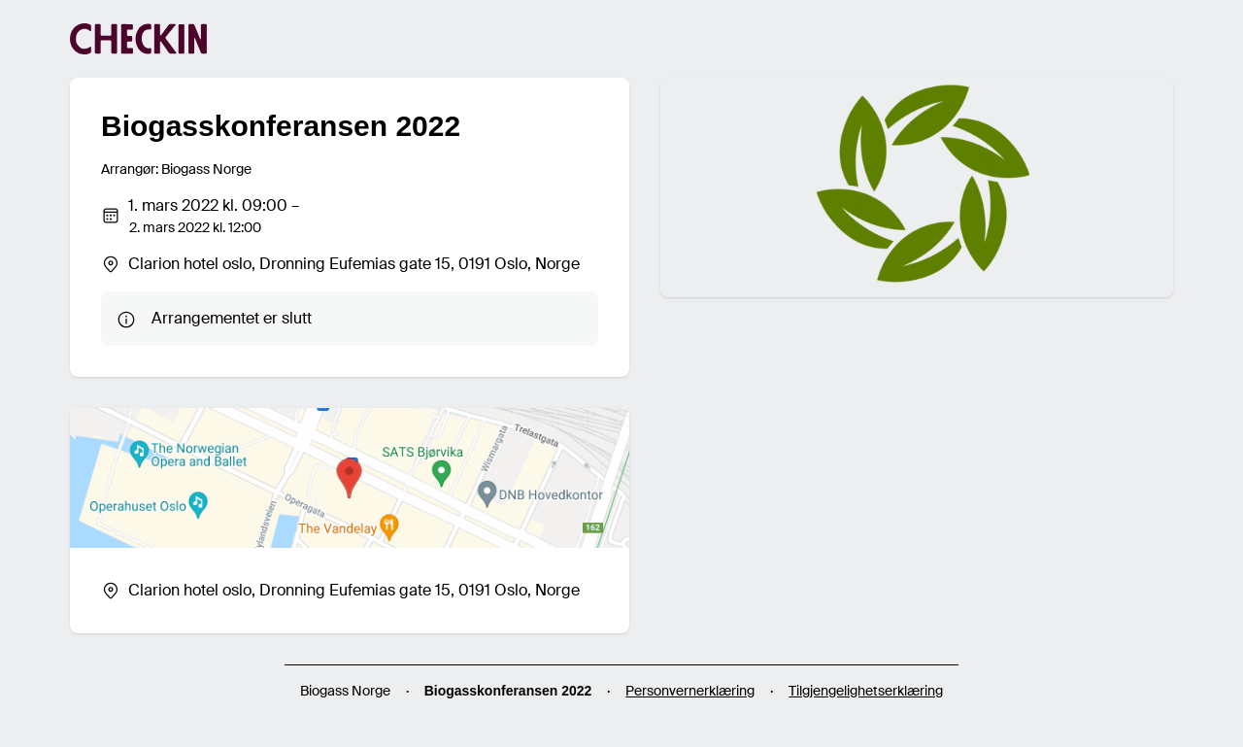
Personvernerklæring (690, 690)
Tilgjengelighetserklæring (866, 690)
